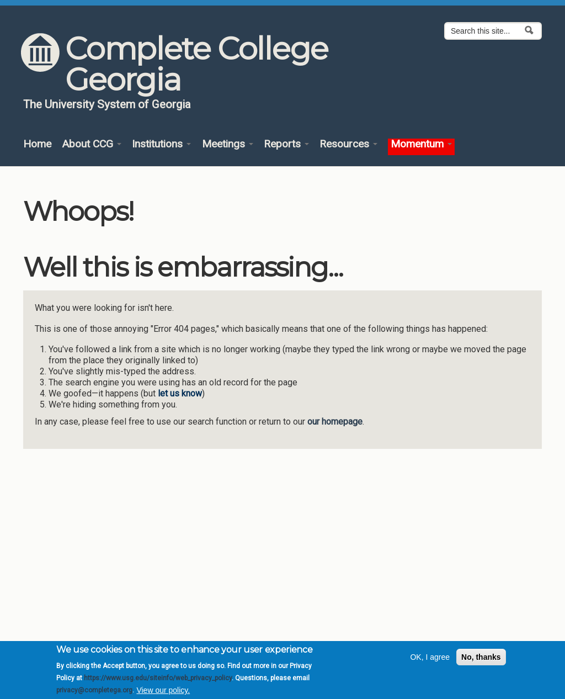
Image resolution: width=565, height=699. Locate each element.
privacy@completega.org (94, 694)
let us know (180, 393)
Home (37, 144)
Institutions (161, 144)
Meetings (227, 144)
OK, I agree (430, 660)
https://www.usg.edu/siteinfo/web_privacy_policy (158, 681)
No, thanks (481, 660)
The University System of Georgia (107, 104)
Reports (286, 144)
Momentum (421, 144)
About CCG (91, 144)
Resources (348, 144)
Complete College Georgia (196, 64)
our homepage (335, 421)
